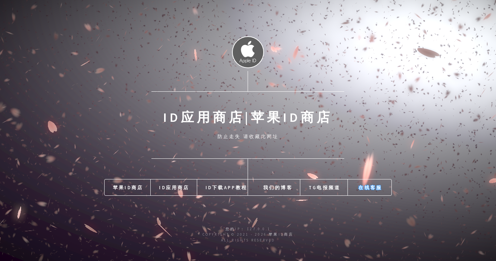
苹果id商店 (128, 187)
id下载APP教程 (227, 187)
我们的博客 (278, 187)
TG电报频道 (324, 187)
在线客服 (370, 187)
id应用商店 (174, 187)
